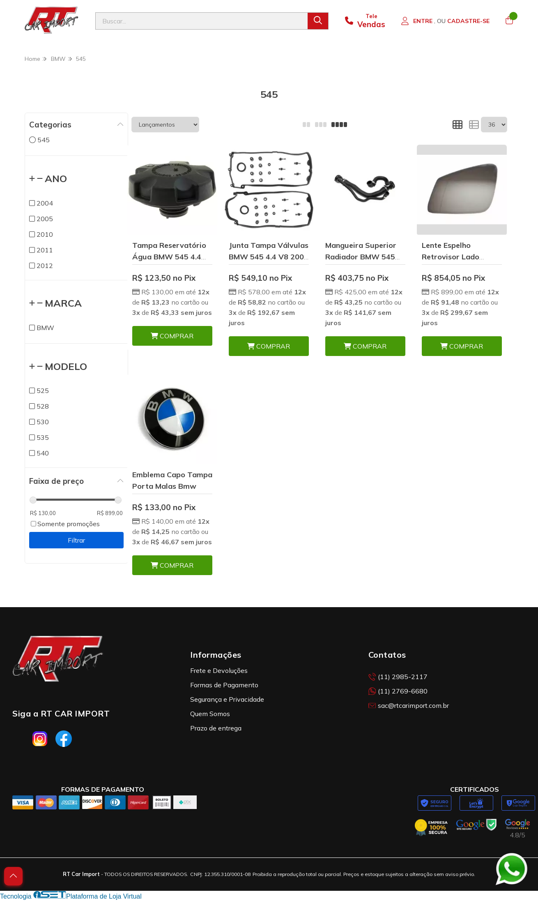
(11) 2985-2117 (398, 677)
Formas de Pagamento (224, 685)
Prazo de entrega (215, 728)
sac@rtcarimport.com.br (408, 705)
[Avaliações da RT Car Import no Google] (517, 829)
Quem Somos (210, 714)
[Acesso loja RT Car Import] (445, 21)
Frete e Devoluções (219, 670)
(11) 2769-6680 (398, 691)
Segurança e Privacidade (227, 699)
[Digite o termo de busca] (202, 21)
